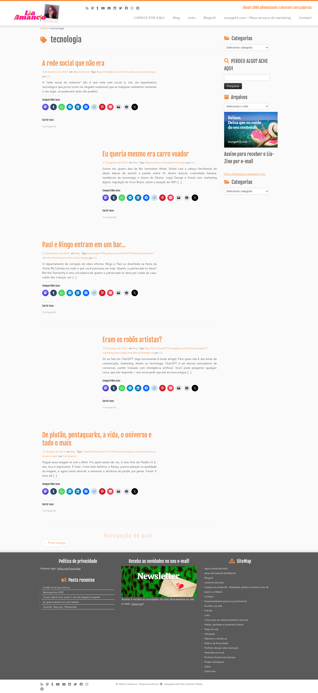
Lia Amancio (69, 456)
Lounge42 (200, 348)
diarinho (47, 257)
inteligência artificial (114, 71)
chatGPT (126, 253)
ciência (99, 451)
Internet (85, 71)
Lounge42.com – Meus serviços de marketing (257, 17)
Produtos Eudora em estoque (219, 657)
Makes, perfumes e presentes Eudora (224, 624)
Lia (48, 76)
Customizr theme (193, 684)
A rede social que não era (73, 63)
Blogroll (210, 17)
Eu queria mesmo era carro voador (145, 154)
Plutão (116, 451)
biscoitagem (94, 253)
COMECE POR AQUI (149, 17)
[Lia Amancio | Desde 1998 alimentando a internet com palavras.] (36, 13)
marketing (108, 352)
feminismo (59, 257)
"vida (85, 451)
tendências (148, 352)
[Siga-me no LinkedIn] (116, 8)
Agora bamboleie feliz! (216, 568)
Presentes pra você (214, 652)
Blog (176, 17)
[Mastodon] (94, 8)
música (71, 257)
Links (192, 17)
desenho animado (143, 253)
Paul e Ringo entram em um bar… (84, 245)
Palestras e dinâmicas (215, 638)
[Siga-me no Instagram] (133, 8)
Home (44, 28)
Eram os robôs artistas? (132, 340)
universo (140, 451)
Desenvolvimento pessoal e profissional (225, 601)
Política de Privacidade (69, 568)
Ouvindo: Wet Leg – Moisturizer (60, 607)
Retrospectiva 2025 (53, 592)
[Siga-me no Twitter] (122, 8)
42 (92, 451)
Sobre (207, 666)
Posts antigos (55, 543)
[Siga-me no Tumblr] (99, 8)
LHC (107, 451)
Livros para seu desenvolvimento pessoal (226, 620)
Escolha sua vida (213, 606)
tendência (135, 352)
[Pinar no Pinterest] (139, 8)
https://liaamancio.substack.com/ (244, 174)
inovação (168, 162)
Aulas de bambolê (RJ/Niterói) (220, 573)
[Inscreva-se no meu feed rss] (88, 8)
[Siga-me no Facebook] (128, 8)
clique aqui (137, 604)
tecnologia (150, 71)
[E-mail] (110, 8)
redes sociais (135, 71)
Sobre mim (210, 671)
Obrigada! (209, 634)
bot (154, 348)
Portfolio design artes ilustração (221, 648)
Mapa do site (211, 629)
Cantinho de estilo (214, 582)
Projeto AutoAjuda (214, 662)
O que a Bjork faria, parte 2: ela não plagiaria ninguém (71, 597)
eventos (156, 162)
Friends (208, 610)
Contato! (305, 17)
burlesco (114, 253)
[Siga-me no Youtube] (104, 8)
